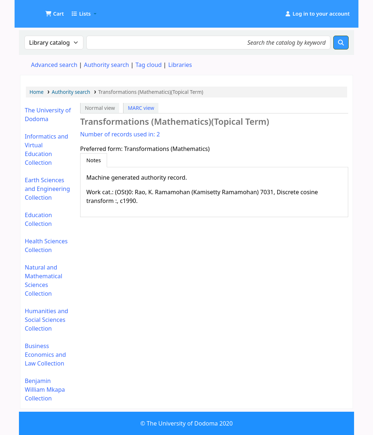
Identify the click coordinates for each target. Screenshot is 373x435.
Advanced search (54, 65)
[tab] (93, 160)
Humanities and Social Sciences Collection (46, 319)
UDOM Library (38, 10)
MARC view (141, 107)
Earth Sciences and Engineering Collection (47, 188)
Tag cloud (149, 65)
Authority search (106, 65)
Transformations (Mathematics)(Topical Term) (150, 91)
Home (37, 91)
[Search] (341, 42)
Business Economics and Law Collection (45, 354)
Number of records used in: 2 (120, 134)
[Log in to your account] (317, 14)
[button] (54, 14)
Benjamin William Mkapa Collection (45, 389)
